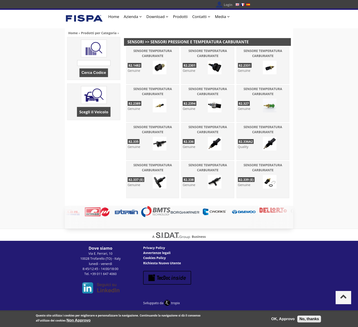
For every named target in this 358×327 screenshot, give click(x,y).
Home (113, 16)
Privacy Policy (154, 248)
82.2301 (189, 65)
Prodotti (180, 16)
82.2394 (189, 103)
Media (220, 16)
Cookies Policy (154, 258)
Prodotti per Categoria (99, 33)
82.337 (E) (136, 179)
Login (228, 5)
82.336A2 (246, 141)
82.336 (189, 141)
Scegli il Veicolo (93, 111)
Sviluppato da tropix (161, 303)
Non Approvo (78, 321)
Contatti (199, 16)
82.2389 (134, 103)
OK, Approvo (283, 320)
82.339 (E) (246, 179)
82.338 (189, 179)
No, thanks (309, 320)
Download (155, 16)
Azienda (131, 16)
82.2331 (245, 65)
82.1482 (134, 65)
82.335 (134, 141)
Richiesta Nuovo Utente (162, 263)
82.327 (244, 103)
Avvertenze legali (157, 253)
